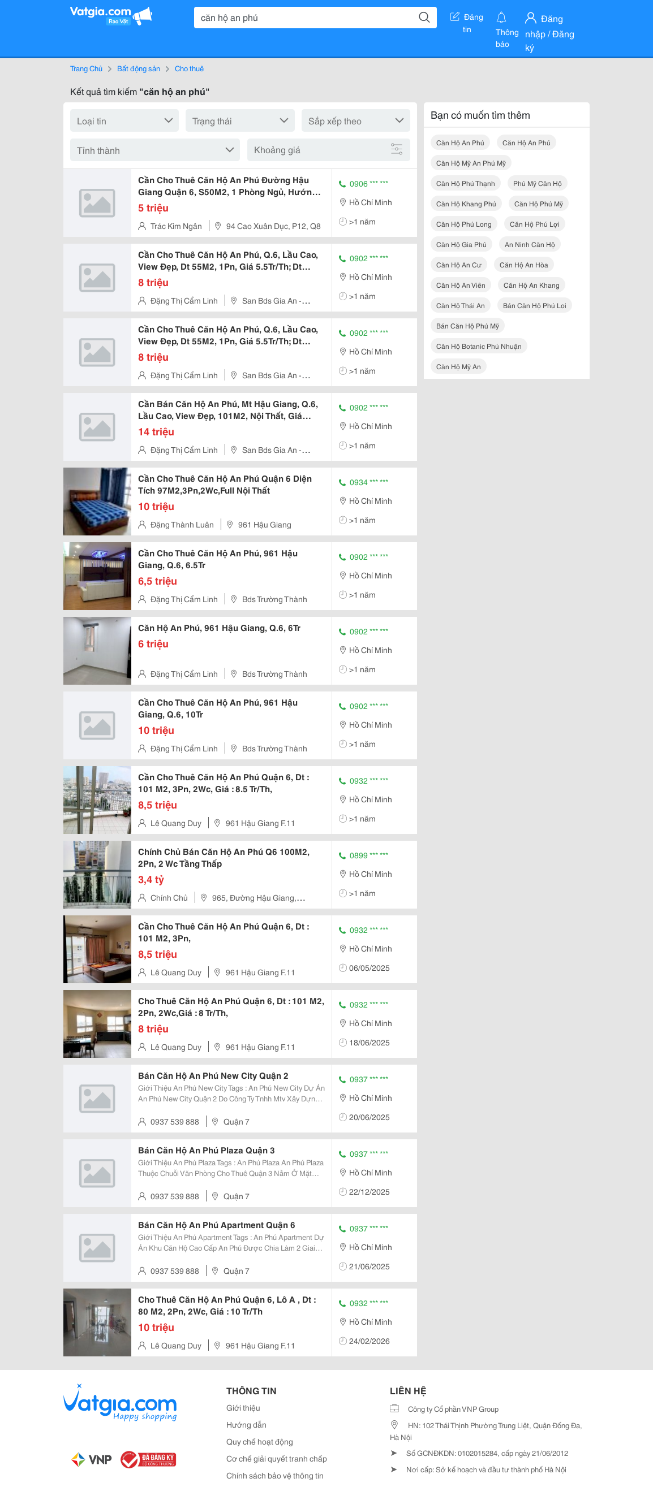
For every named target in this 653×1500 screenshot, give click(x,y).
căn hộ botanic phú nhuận (479, 346)
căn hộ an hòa (524, 264)
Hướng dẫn (246, 1424)
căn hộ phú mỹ (538, 203)
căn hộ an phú (460, 142)
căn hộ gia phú (461, 244)
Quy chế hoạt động (259, 1441)
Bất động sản (138, 68)
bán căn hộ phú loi (534, 305)
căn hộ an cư (459, 264)
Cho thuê (189, 68)
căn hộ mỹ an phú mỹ (471, 162)
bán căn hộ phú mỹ (467, 325)
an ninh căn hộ (530, 244)
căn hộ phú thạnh (465, 183)
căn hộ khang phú (466, 203)
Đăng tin (466, 19)
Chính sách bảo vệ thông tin (275, 1475)
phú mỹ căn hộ (537, 183)
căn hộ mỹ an (458, 366)
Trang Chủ (86, 68)
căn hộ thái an (460, 305)
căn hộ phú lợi (535, 223)
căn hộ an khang (532, 284)
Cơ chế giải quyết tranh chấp (276, 1458)
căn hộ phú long (464, 223)
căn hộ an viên (461, 284)
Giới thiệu (243, 1407)
